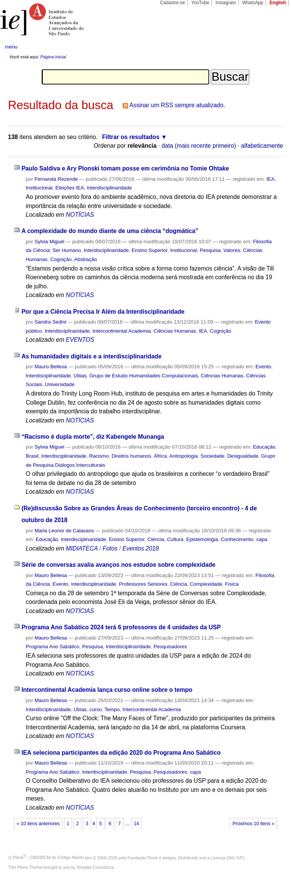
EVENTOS (80, 339)
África (160, 456)
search (270, 47)
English (277, 2)
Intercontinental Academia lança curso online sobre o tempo (107, 690)
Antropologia (183, 456)
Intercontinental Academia (121, 331)
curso (95, 709)
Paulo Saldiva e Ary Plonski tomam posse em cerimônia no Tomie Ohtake (125, 168)
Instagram (226, 2)
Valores (232, 250)
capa (261, 539)
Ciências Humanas (174, 331)
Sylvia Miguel (49, 241)
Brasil (32, 456)
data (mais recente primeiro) (198, 145)
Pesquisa (210, 250)
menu (11, 47)
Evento (263, 366)
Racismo (99, 456)
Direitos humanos (131, 456)
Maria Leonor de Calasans (64, 530)
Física (232, 584)
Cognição (61, 259)
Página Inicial (53, 57)
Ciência (155, 539)
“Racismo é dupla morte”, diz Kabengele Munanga (93, 436)
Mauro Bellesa (50, 366)
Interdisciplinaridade (109, 188)
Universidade (60, 384)
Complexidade (206, 584)
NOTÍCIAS (80, 214)
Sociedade (212, 456)
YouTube (200, 2)
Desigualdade (242, 456)
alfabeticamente (262, 145)
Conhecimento (237, 539)
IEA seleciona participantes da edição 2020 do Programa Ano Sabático (121, 752)
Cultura (175, 539)
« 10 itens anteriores (38, 823)
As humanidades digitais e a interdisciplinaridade (92, 356)
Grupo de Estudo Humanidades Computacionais (143, 375)
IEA (270, 179)
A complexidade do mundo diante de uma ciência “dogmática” (110, 231)
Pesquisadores (170, 646)
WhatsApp (252, 2)
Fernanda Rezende (56, 179)
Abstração (85, 259)
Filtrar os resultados (131, 137)
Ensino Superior (149, 250)
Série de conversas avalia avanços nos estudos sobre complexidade (119, 564)
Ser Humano (67, 250)
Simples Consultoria (95, 867)
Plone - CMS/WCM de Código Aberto (48, 857)
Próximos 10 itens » (253, 823)
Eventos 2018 (140, 548)
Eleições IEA (69, 188)
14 (136, 823)
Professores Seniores (143, 584)
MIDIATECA (82, 548)
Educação (264, 447)
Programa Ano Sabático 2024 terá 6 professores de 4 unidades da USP (121, 627)
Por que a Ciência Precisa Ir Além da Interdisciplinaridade (103, 311)
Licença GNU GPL (228, 857)
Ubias (80, 375)
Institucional (39, 188)
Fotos (110, 548)
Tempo (112, 709)
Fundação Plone (143, 857)
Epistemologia (202, 539)
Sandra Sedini (50, 322)
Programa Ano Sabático (52, 646)
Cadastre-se (172, 2)
